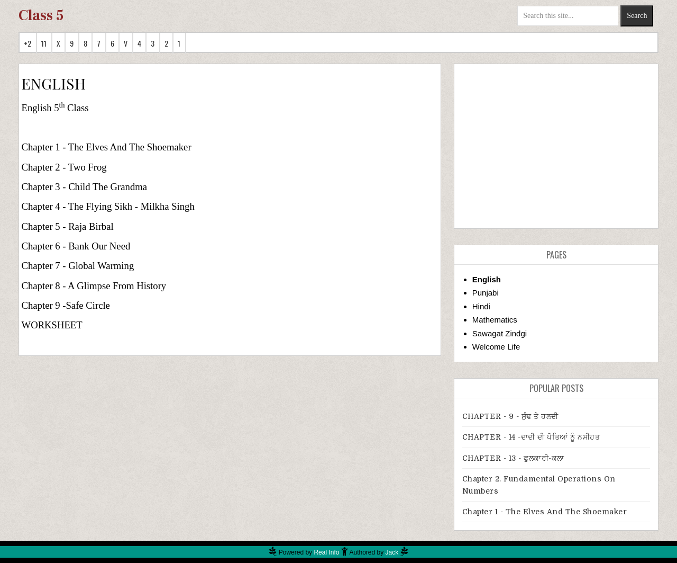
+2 (28, 43)
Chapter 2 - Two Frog (64, 167)
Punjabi (485, 292)
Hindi (481, 306)
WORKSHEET (52, 324)
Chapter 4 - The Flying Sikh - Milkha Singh (108, 206)
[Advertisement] (556, 146)
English (486, 279)
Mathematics (494, 319)
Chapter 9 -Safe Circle (66, 305)
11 (44, 43)
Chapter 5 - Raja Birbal (68, 226)
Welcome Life (496, 346)
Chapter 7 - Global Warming (78, 265)
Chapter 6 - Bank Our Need (76, 246)
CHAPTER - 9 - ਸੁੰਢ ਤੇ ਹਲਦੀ (510, 416)
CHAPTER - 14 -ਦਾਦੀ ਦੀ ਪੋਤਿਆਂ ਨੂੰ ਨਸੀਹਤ (531, 437)
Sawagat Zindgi (499, 333)
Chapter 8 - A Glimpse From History (94, 285)
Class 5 (41, 15)
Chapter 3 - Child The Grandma (84, 186)
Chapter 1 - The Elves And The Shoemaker (106, 147)
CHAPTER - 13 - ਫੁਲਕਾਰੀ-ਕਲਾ (513, 458)
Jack (392, 552)
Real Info (326, 552)
